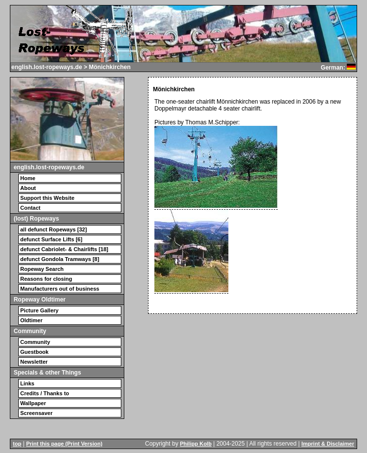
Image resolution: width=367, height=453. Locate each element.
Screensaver (36, 413)
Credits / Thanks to (44, 393)
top (17, 444)
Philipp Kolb (196, 444)
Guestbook (34, 352)
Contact (30, 208)
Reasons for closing (46, 279)
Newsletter (34, 362)
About (28, 188)
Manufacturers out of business (59, 289)
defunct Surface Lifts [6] (51, 239)
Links (27, 383)
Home (28, 178)
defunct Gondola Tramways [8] (59, 259)
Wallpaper (33, 403)
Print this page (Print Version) (64, 444)
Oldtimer (31, 320)
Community (35, 342)
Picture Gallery (39, 310)
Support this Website (47, 198)
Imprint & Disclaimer (327, 444)
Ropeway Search (42, 269)
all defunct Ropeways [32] (53, 229)
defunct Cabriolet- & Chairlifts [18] (64, 249)
